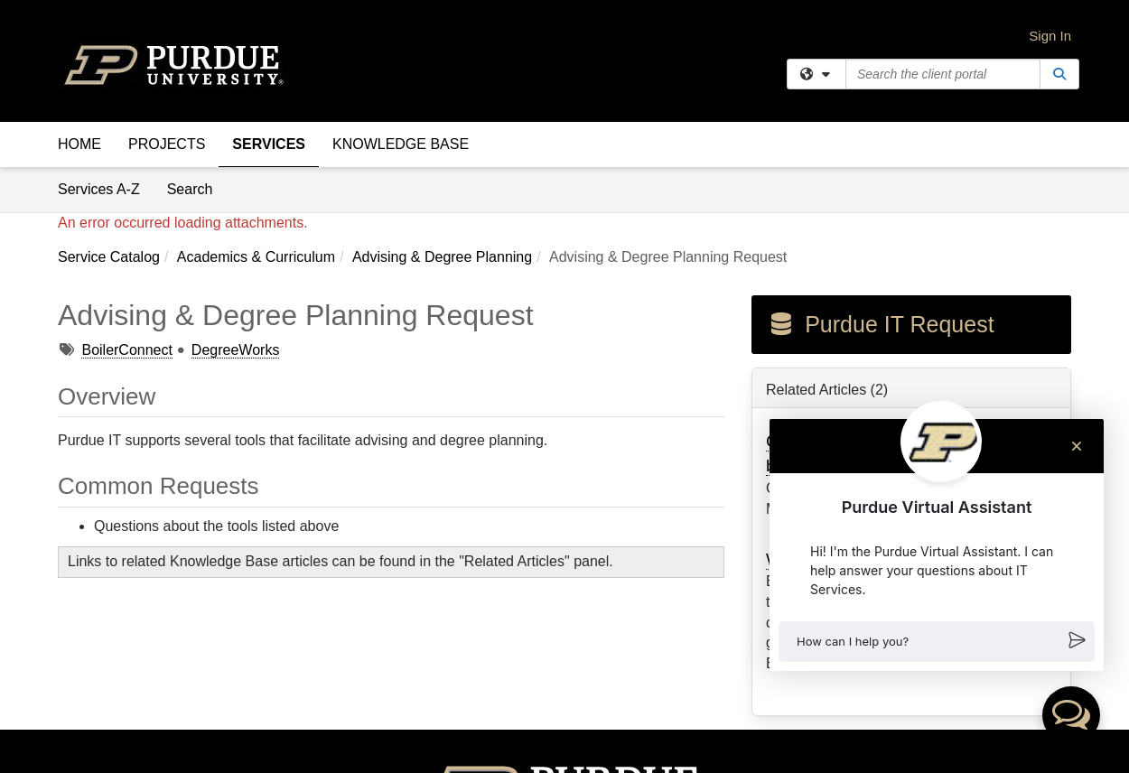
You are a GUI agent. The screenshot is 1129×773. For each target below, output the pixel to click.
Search (197, 188)
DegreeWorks (235, 350)
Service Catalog (109, 257)
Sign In (1050, 35)
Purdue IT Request (880, 324)
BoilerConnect (127, 350)
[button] (937, 641)
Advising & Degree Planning (442, 257)
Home (79, 144)
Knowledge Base (400, 144)
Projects (166, 144)
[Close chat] (1077, 446)
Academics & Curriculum (256, 257)
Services (268, 144)
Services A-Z (99, 189)
